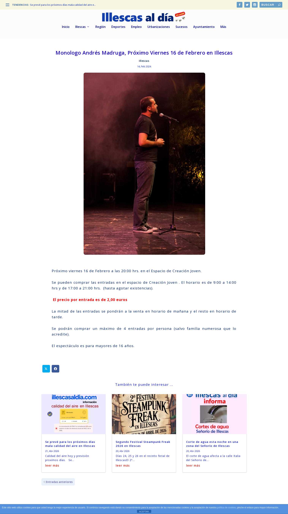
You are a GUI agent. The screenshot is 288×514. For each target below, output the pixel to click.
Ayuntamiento (204, 26)
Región (100, 26)
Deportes (118, 26)
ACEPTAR (144, 511)
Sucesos (182, 26)
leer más (52, 465)
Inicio (66, 26)
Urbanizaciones (158, 26)
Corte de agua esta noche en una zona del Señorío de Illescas (212, 443)
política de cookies (226, 507)
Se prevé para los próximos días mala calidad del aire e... (63, 4)
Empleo (136, 26)
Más (223, 26)
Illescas (80, 26)
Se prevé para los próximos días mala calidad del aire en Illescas (70, 443)
